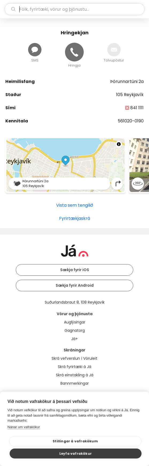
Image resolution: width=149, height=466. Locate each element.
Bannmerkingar (74, 383)
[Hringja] (74, 52)
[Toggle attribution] (119, 144)
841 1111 (137, 108)
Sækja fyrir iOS (74, 269)
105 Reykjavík (130, 95)
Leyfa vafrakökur (75, 453)
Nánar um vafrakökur (23, 427)
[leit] (74, 9)
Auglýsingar (74, 322)
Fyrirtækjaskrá (74, 218)
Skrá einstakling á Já (74, 375)
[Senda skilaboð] (34, 49)
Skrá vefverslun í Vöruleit (74, 358)
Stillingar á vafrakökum (75, 441)
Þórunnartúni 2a (127, 81)
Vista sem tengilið (74, 205)
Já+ (74, 338)
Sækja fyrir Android (75, 285)
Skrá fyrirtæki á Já (74, 366)
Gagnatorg (74, 330)
